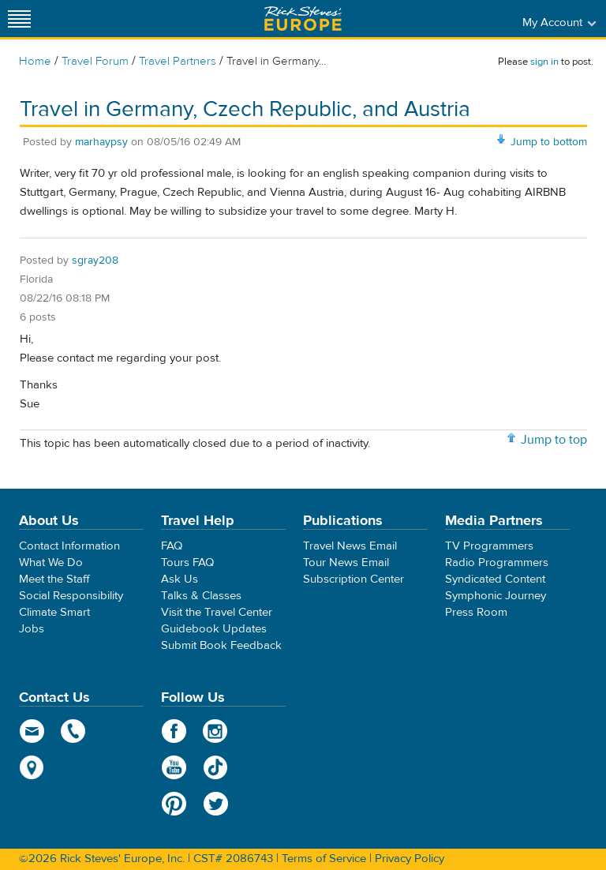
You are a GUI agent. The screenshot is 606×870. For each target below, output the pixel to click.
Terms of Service (324, 858)
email (32, 731)
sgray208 (95, 260)
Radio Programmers (496, 562)
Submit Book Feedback (221, 645)
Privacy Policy (409, 858)
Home (35, 61)
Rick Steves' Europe (303, 18)
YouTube (174, 767)
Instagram (216, 731)
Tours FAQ (187, 562)
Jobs (31, 628)
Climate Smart (54, 612)
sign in (544, 61)
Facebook (174, 731)
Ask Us (179, 579)
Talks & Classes (201, 595)
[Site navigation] (19, 18)
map (32, 767)
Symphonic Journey (495, 595)
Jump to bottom (549, 142)
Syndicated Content (495, 579)
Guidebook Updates (214, 628)
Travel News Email (350, 545)
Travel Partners (177, 61)
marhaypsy (101, 142)
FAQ (171, 545)
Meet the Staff (54, 579)
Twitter (216, 803)
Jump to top (554, 440)
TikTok (216, 767)
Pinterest (174, 803)
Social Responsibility (71, 595)
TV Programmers (489, 545)
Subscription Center (353, 579)
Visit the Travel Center (216, 612)
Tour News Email (346, 562)
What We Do (51, 562)
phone (74, 731)
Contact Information (69, 545)
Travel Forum (95, 61)
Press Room (476, 612)
